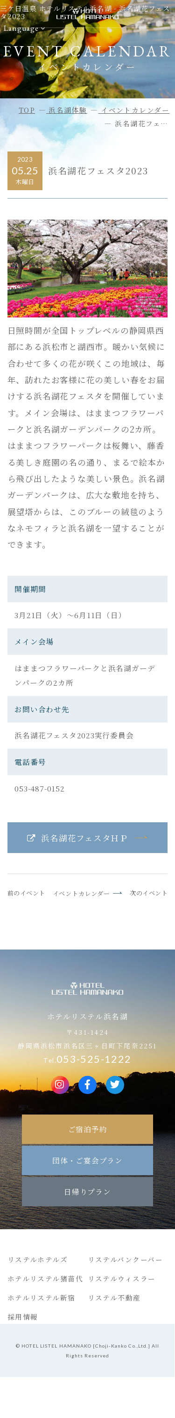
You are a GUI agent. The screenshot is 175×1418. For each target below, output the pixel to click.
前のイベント (26, 892)
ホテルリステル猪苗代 (45, 1278)
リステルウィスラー (122, 1278)
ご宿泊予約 (87, 1129)
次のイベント (149, 892)
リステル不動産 (114, 1297)
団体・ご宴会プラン (87, 1160)
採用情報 (22, 1317)
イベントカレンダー (81, 893)
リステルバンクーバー (125, 1259)
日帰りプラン (87, 1191)
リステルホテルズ (37, 1259)
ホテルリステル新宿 (41, 1297)
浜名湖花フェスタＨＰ (84, 838)
